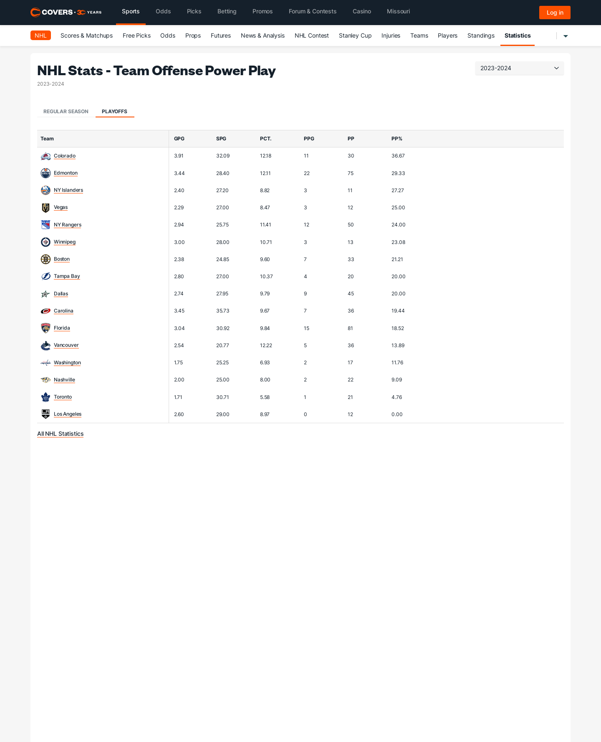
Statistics (518, 35)
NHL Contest (312, 35)
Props (193, 35)
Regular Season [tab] (65, 111)
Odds (167, 35)
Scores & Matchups (87, 35)
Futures (221, 35)
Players (447, 35)
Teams (419, 35)
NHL (41, 35)
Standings (481, 35)
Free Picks (137, 35)
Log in (555, 12)
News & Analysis (263, 35)
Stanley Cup (355, 35)
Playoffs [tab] (114, 111)
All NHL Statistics (60, 433)
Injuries (390, 35)
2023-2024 (519, 67)
